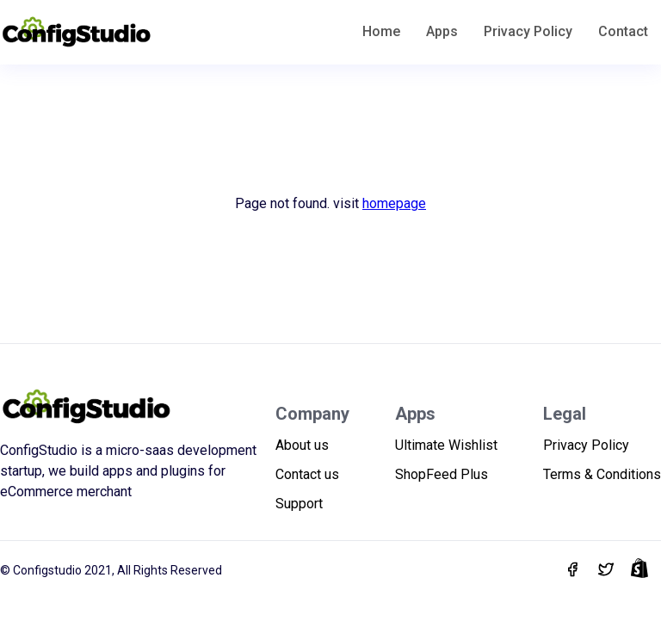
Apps (442, 31)
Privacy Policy (528, 31)
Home (381, 31)
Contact (623, 31)
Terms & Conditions (602, 474)
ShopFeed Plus (441, 474)
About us (302, 445)
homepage (394, 203)
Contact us (307, 474)
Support (299, 503)
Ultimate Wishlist (446, 445)
